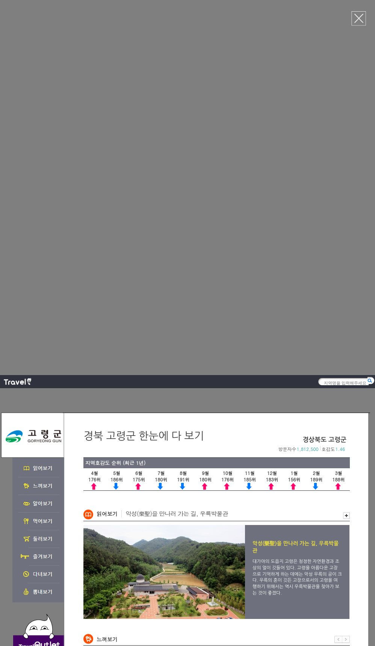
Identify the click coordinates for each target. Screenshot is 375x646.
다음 (346, 270)
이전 (338, 270)
